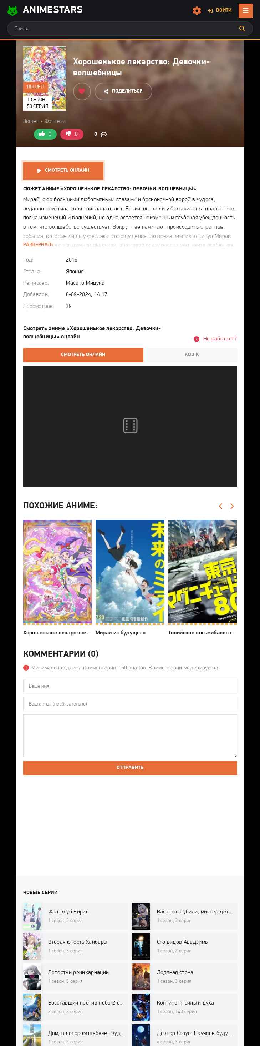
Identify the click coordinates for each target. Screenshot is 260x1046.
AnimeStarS (45, 10)
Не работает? (220, 339)
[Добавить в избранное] (82, 91)
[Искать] (242, 28)
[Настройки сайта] (197, 10)
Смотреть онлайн (67, 170)
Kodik (192, 355)
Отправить (130, 768)
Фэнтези (55, 121)
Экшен (31, 121)
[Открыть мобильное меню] (246, 11)
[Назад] (221, 506)
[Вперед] (231, 506)
